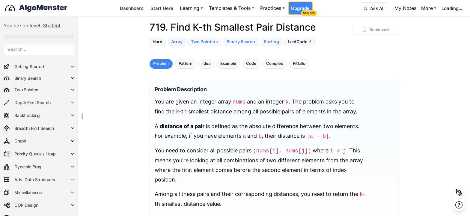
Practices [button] (270, 8)
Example (228, 63)
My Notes (405, 8)
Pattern (185, 63)
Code (251, 63)
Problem (161, 63)
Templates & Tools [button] (230, 8)
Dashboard (132, 8)
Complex (274, 63)
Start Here (161, 8)
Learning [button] (189, 8)
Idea (206, 63)
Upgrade (302, 10)
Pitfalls (299, 63)
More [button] (427, 8)
